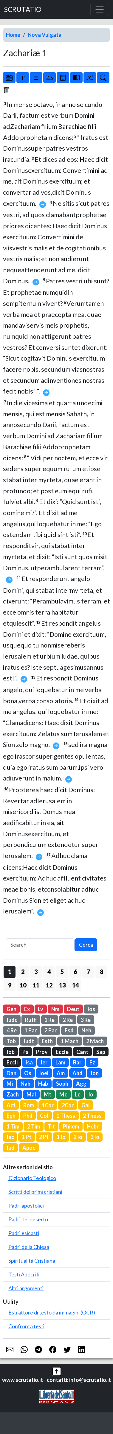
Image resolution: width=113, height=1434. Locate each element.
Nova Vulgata (44, 34)
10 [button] (23, 985)
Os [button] (27, 1073)
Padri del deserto (28, 1219)
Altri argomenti (26, 1288)
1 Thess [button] (65, 1115)
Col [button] (44, 1115)
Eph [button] (11, 1115)
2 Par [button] (50, 1030)
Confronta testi (26, 1326)
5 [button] (62, 971)
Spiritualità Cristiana (31, 1260)
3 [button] (36, 971)
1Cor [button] (48, 1105)
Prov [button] (42, 1052)
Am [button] (61, 1073)
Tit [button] (51, 1126)
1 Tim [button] (13, 1126)
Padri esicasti (23, 1233)
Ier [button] (44, 1062)
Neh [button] (86, 1030)
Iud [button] (11, 1147)
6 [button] (75, 971)
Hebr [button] (93, 1126)
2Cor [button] (68, 1105)
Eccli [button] (12, 1062)
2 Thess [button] (92, 1115)
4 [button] (49, 971)
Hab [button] (43, 1083)
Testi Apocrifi (24, 1274)
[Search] (40, 944)
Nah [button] (25, 1083)
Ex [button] (27, 1009)
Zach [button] (13, 1094)
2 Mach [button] (95, 1041)
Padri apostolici (26, 1205)
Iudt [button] (29, 1041)
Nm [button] (55, 1009)
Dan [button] (11, 1073)
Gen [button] (11, 1009)
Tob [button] (11, 1041)
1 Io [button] (61, 1137)
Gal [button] (85, 1105)
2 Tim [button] (33, 1126)
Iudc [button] (12, 1019)
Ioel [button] (44, 1073)
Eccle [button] (62, 1052)
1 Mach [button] (69, 1041)
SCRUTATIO (22, 9)
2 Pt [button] (44, 1137)
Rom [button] (28, 1105)
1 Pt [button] (26, 1137)
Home (13, 34)
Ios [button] (91, 1009)
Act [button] (11, 1105)
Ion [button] (95, 1073)
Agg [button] (81, 1083)
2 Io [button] (77, 1137)
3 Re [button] (86, 1019)
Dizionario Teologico (32, 1178)
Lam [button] (60, 1062)
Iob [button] (11, 1052)
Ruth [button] (31, 1019)
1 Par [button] (30, 1030)
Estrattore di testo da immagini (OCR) (51, 1312)
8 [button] (101, 971)
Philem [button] (71, 1126)
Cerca (86, 944)
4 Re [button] (12, 1030)
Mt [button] (47, 1094)
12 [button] (49, 985)
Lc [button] (77, 1094)
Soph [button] (62, 1083)
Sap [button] (100, 1052)
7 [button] (88, 971)
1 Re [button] (49, 1019)
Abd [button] (77, 1073)
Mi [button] (10, 1083)
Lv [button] (40, 1009)
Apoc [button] (28, 1147)
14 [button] (75, 985)
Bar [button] (77, 1062)
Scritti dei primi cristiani (35, 1191)
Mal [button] (31, 1094)
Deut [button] (73, 1009)
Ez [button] (92, 1062)
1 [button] (9, 971)
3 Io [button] (94, 1137)
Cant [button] (82, 1052)
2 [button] (22, 971)
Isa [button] (29, 1062)
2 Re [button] (68, 1019)
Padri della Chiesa (28, 1247)
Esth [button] (47, 1041)
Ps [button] (25, 1052)
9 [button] (9, 985)
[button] (56, 1370)
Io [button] (90, 1094)
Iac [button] (10, 1137)
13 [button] (62, 985)
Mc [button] (63, 1094)
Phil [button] (27, 1115)
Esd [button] (69, 1030)
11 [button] (36, 985)
